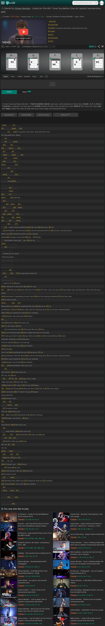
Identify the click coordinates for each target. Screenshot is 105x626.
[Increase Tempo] (18, 46)
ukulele (20, 76)
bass (41, 76)
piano (13, 76)
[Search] (96, 3)
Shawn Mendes (22, 8)
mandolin (27, 76)
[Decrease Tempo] (3, 46)
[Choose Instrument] (46, 76)
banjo (34, 76)
